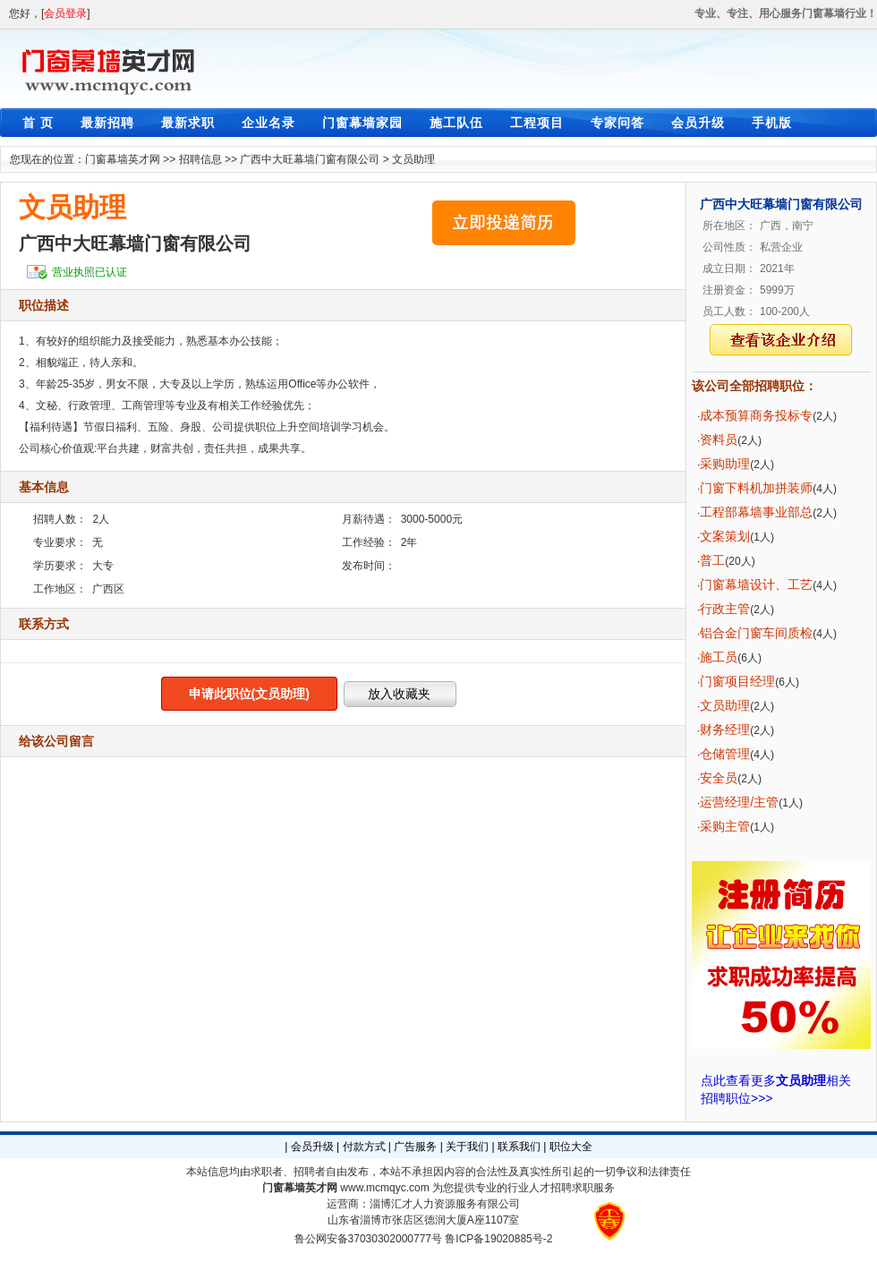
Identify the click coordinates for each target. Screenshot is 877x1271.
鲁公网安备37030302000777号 (368, 1239)
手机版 (772, 122)
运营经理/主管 (739, 802)
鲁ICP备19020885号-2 (498, 1239)
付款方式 (364, 1146)
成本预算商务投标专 (756, 415)
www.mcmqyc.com (384, 1187)
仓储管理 (725, 753)
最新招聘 (107, 122)
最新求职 (188, 122)
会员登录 (65, 13)
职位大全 (570, 1146)
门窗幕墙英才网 (122, 159)
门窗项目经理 (737, 681)
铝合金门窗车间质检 (756, 633)
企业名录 (268, 122)
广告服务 (415, 1146)
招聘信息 (200, 159)
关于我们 (467, 1146)
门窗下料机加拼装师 (756, 488)
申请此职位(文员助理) (249, 694)
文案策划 (725, 536)
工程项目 (537, 122)
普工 (712, 560)
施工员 (718, 657)
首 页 (38, 122)
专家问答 (617, 122)
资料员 (718, 439)
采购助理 (725, 463)
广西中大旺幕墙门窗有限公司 (309, 159)
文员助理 (413, 159)
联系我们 (519, 1146)
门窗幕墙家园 (362, 122)
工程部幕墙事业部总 (756, 512)
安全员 (718, 778)
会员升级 (698, 122)
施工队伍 (456, 122)
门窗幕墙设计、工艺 (756, 584)
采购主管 (725, 826)
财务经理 (725, 729)
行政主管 (725, 608)
